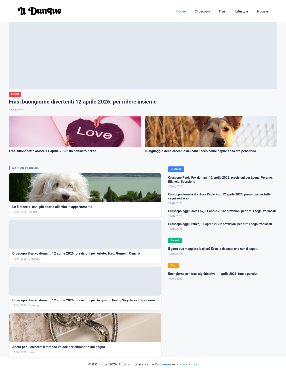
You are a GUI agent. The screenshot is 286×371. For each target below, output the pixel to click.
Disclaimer (163, 364)
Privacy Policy (187, 364)
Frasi (222, 11)
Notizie (262, 11)
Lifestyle (241, 11)
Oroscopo (202, 11)
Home (181, 11)
